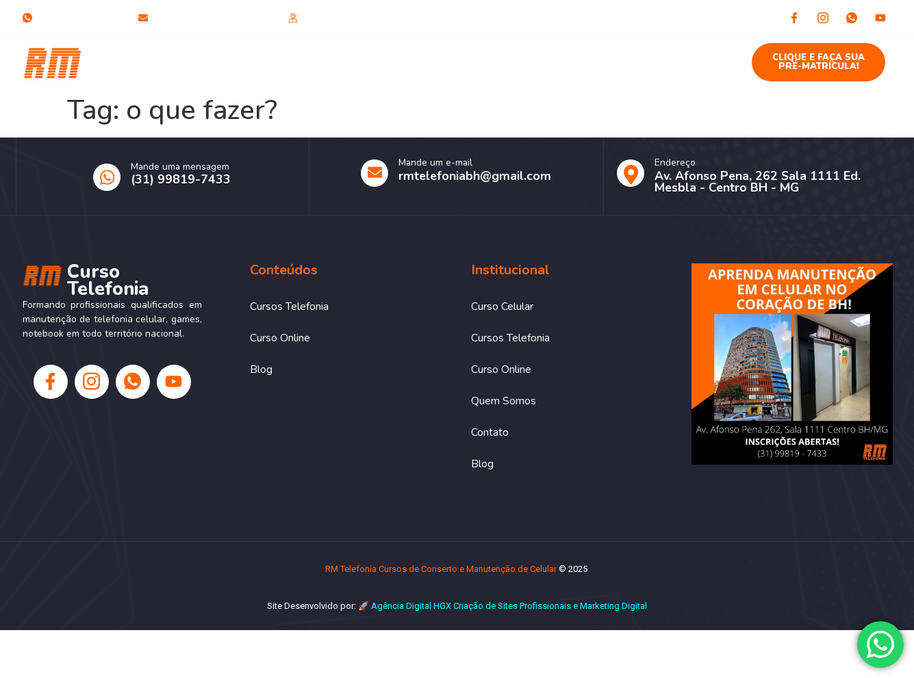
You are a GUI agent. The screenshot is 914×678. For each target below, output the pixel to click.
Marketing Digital (613, 606)
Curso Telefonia (123, 62)
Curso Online (450, 55)
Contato (619, 55)
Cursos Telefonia (353, 55)
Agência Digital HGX (411, 606)
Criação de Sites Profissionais (512, 606)
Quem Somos (540, 55)
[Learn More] (751, 176)
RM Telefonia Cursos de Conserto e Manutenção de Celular (441, 569)
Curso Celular (256, 55)
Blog (676, 55)
